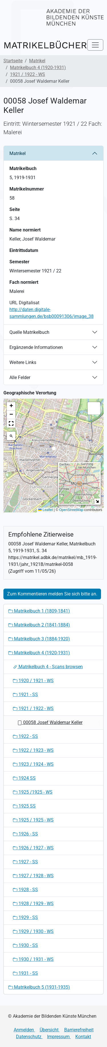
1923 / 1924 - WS (33, 764)
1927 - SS (25, 861)
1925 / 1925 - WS (33, 820)
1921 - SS (25, 694)
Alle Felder (19, 377)
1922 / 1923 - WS (33, 750)
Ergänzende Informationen (36, 347)
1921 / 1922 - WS (27, 74)
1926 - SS (25, 834)
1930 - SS (25, 945)
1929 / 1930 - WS (33, 931)
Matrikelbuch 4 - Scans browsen (48, 666)
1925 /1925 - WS (33, 792)
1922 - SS (25, 736)
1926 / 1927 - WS (33, 848)
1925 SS (24, 806)
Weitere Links (22, 362)
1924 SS (24, 778)
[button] (54, 450)
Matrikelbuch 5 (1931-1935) (39, 987)
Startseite (13, 60)
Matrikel (37, 60)
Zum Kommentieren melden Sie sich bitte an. (52, 594)
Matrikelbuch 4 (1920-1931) (38, 67)
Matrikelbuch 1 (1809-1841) (39, 611)
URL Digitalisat (24, 302)
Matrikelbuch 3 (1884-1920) (39, 639)
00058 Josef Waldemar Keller (49, 722)
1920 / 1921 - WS (33, 680)
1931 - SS (25, 973)
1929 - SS (25, 917)
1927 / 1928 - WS (33, 875)
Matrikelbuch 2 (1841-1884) (39, 625)
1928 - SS (25, 889)
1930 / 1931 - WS (33, 959)
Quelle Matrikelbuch (29, 332)
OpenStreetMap (71, 510)
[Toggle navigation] (95, 45)
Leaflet (45, 510)
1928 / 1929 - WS (33, 903)
